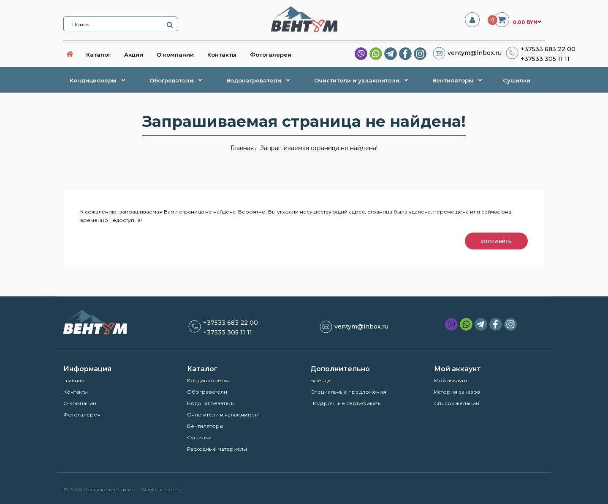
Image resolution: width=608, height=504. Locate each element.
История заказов (457, 392)
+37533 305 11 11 (545, 59)
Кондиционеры (208, 380)
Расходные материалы (217, 449)
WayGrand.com (160, 489)
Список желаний (456, 403)
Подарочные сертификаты (346, 403)
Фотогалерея (81, 414)
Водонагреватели (211, 403)
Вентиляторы (205, 426)
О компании (79, 403)
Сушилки (199, 437)
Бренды (320, 380)
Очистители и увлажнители (223, 414)
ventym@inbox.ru (475, 53)
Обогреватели (207, 392)
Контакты (75, 392)
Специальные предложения (348, 392)
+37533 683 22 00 (548, 49)
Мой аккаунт (450, 380)
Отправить (496, 241)
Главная (242, 148)
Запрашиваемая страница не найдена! (317, 148)
